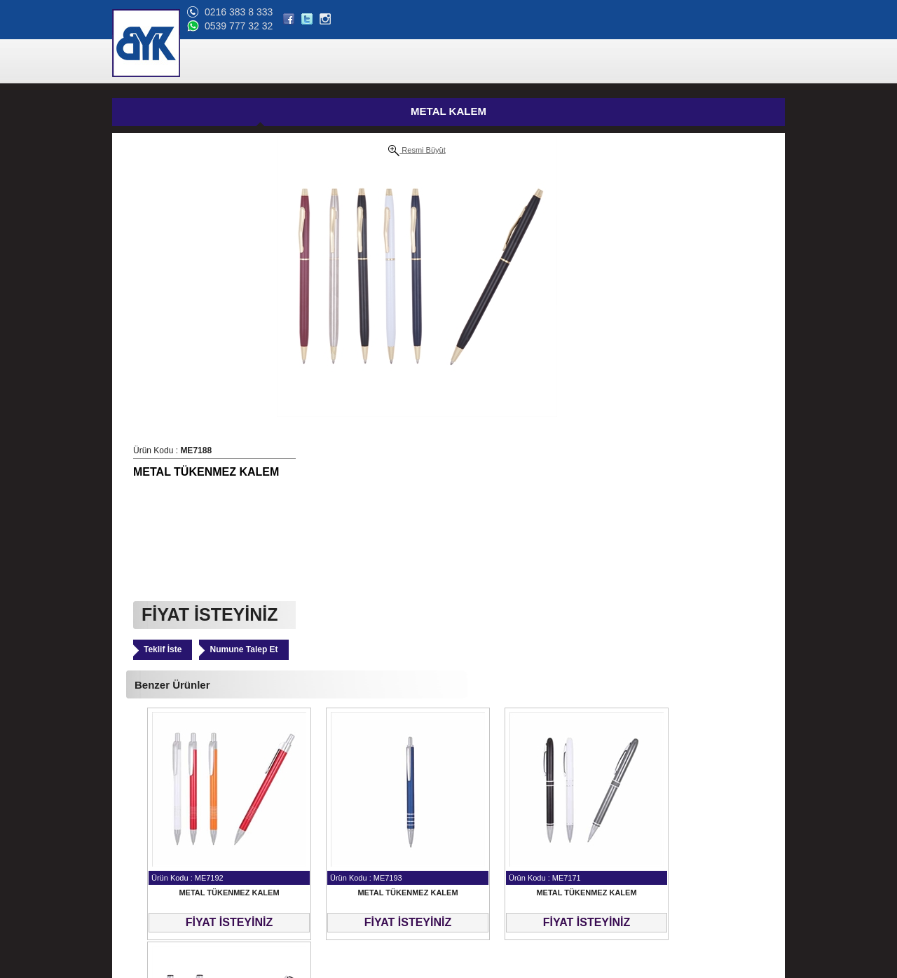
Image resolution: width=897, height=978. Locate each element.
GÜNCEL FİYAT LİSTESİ (475, 112)
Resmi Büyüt (252, 150)
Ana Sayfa (138, 793)
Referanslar (140, 844)
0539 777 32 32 (674, 26)
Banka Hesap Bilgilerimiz (165, 877)
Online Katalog (146, 861)
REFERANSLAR (540, 62)
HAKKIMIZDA (464, 62)
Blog (127, 894)
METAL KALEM (252, 111)
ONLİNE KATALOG (629, 62)
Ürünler (132, 810)
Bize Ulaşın (140, 911)
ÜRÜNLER (399, 62)
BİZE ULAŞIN (751, 62)
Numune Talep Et (513, 344)
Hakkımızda (141, 827)
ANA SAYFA (337, 62)
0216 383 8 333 (674, 12)
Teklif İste (432, 344)
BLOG (696, 62)
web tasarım (762, 967)
